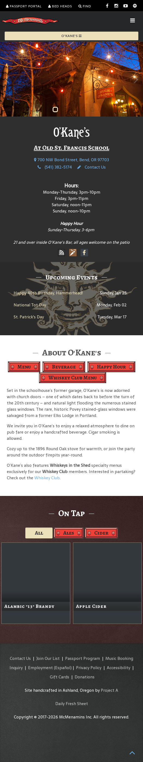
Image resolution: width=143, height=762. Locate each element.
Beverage (64, 366)
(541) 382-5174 (55, 167)
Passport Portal (24, 6)
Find (84, 6)
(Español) (63, 667)
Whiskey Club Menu (72, 377)
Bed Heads (60, 6)
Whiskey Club (47, 477)
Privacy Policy (88, 667)
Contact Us (91, 167)
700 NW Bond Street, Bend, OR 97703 (71, 159)
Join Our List (48, 658)
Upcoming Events (71, 277)
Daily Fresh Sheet (71, 703)
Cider (101, 533)
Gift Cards (59, 676)
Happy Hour (111, 366)
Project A (109, 690)
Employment (40, 667)
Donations (85, 676)
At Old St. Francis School (71, 147)
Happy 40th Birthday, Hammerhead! (48, 292)
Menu (24, 366)
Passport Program (82, 658)
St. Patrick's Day (29, 316)
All (39, 533)
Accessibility (118, 667)
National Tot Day (30, 304)
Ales (68, 533)
